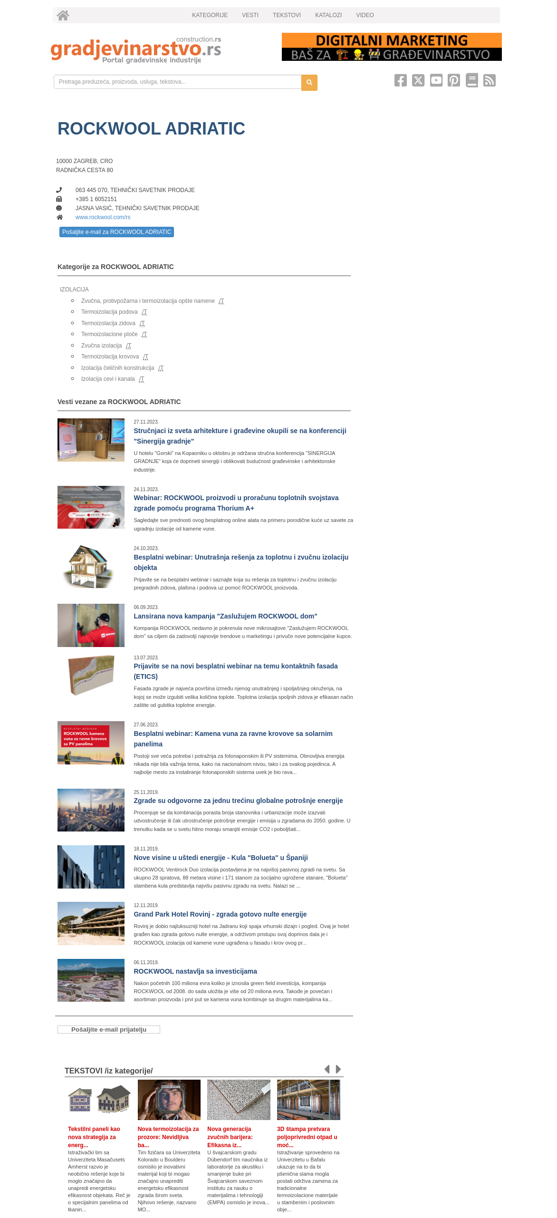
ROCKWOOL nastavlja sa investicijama (195, 971)
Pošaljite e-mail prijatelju (108, 1029)
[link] (159, 50)
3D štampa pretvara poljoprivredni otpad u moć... (307, 1137)
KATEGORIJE (210, 15)
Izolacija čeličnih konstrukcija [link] (117, 368)
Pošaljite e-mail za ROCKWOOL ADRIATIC (116, 232)
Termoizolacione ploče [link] (109, 334)
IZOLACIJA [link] (74, 289)
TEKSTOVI (287, 15)
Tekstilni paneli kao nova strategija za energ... (94, 1137)
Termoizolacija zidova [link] (108, 323)
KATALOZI (328, 15)
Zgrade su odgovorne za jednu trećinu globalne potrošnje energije (238, 800)
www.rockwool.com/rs (103, 217)
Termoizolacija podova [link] (109, 312)
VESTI (250, 15)
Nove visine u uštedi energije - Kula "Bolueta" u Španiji (220, 857)
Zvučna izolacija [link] (101, 345)
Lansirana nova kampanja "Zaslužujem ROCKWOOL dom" (225, 616)
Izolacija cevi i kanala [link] (108, 379)
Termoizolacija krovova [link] (110, 356)
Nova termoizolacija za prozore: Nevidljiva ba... (168, 1137)
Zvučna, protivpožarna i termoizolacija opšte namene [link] (148, 301)
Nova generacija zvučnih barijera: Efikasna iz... (229, 1137)
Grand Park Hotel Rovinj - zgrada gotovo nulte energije (220, 914)
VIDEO (365, 15)
